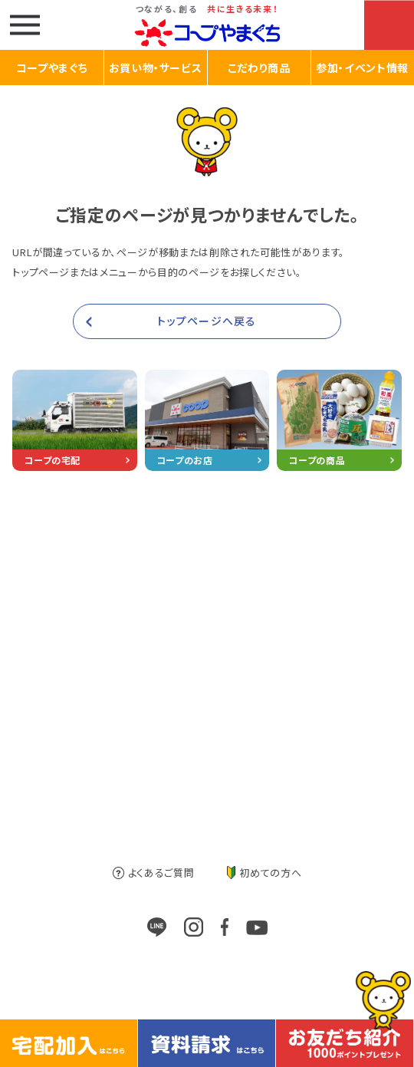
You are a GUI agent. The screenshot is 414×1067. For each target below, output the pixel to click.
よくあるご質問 (154, 872)
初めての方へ (264, 872)
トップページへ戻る (206, 320)
